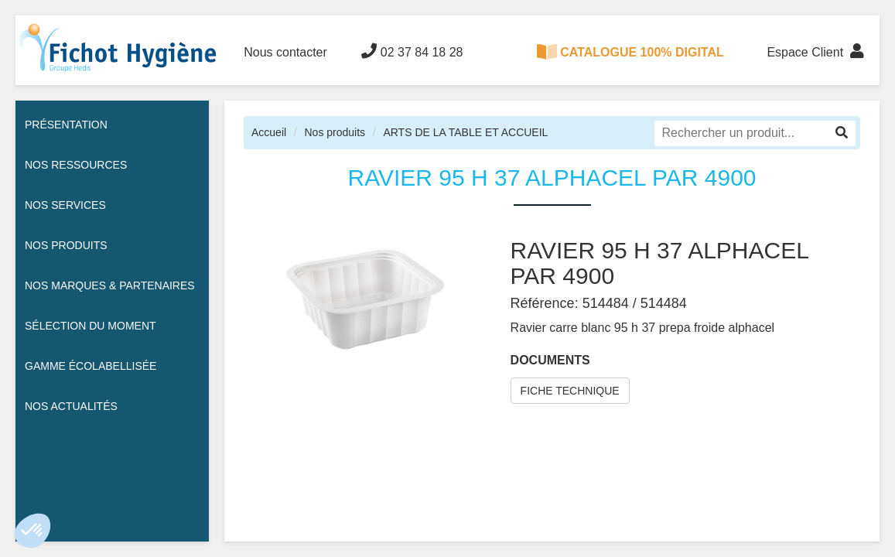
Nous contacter (285, 52)
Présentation (66, 124)
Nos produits (334, 132)
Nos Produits (66, 245)
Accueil (268, 132)
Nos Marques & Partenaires (110, 285)
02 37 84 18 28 (412, 51)
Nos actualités (71, 406)
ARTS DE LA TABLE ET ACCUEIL (465, 132)
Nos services (65, 205)
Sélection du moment (90, 326)
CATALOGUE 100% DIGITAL (630, 52)
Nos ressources (76, 165)
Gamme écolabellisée (90, 366)
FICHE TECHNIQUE (570, 390)
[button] (32, 530)
